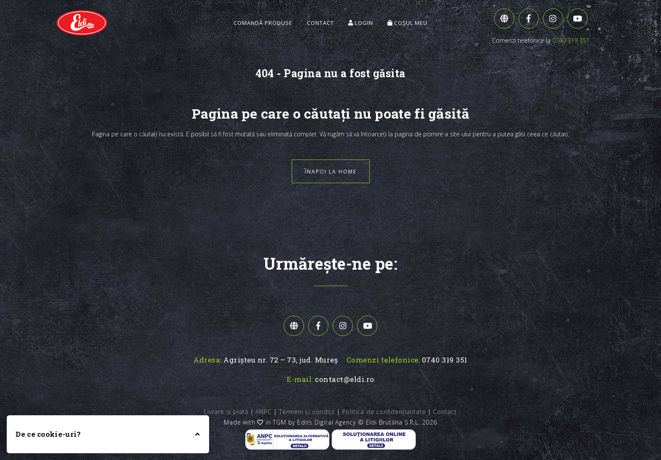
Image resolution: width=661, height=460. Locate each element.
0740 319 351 (570, 40)
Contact (320, 23)
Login (360, 23)
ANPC (263, 412)
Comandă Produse (263, 23)
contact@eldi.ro (344, 379)
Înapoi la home (331, 171)
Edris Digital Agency (326, 422)
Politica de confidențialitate (384, 412)
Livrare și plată (226, 412)
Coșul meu (407, 23)
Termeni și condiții (307, 412)
